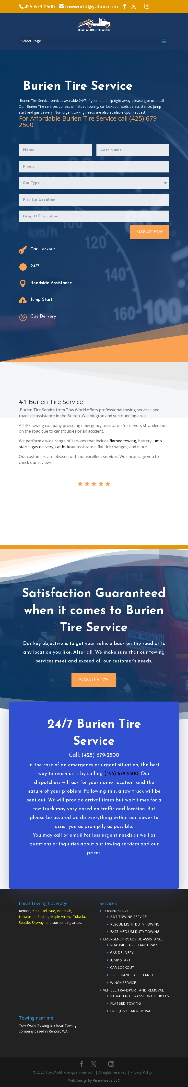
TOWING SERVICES (118, 910)
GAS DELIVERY (121, 952)
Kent (36, 910)
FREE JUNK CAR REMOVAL (131, 1011)
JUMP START (120, 960)
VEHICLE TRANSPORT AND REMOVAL (133, 990)
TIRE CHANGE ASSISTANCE (132, 975)
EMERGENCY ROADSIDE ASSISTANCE (133, 939)
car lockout (65, 446)
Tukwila (79, 916)
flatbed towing (123, 441)
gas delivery (42, 446)
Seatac (42, 916)
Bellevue (48, 910)
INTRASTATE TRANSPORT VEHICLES (139, 996)
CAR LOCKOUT (122, 967)
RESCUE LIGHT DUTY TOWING (134, 924)
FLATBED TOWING (125, 1003)
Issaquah (64, 910)
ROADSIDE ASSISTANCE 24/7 (133, 945)
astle (31, 916)
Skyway (38, 922)
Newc (23, 916)
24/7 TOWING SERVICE (128, 916)
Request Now (150, 232)
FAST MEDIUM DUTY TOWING (134, 931)
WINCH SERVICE (123, 982)
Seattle (24, 922)
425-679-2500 (39, 6)
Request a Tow (93, 680)
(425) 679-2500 (119, 782)
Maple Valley (60, 916)
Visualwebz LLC (106, 1080)
